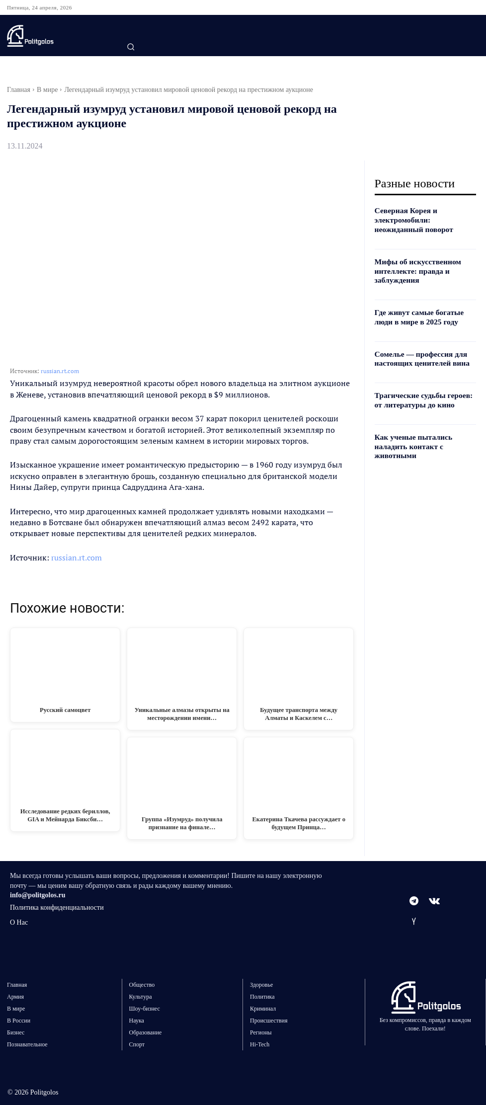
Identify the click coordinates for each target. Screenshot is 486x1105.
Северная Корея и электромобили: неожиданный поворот (423, 219)
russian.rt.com (60, 371)
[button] (131, 47)
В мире (47, 89)
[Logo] (58, 35)
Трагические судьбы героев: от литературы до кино (423, 394)
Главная (18, 89)
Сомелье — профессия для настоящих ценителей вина (418, 354)
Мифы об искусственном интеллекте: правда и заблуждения (414, 268)
